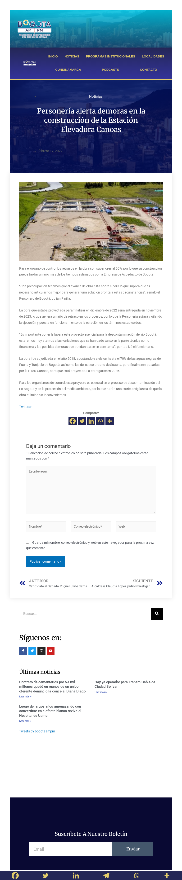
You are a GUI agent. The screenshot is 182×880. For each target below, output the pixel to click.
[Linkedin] (91, 421)
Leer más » (25, 696)
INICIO (53, 56)
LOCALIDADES (153, 56)
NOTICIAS (71, 56)
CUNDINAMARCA (68, 69)
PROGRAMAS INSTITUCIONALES (110, 56)
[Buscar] (157, 614)
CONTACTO (148, 69)
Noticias (96, 96)
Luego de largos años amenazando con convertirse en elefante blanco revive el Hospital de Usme (50, 711)
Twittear (25, 407)
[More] (109, 421)
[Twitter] (82, 421)
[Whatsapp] (100, 421)
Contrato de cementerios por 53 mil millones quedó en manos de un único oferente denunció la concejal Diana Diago (52, 686)
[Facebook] (72, 421)
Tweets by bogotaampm (37, 731)
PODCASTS (110, 69)
